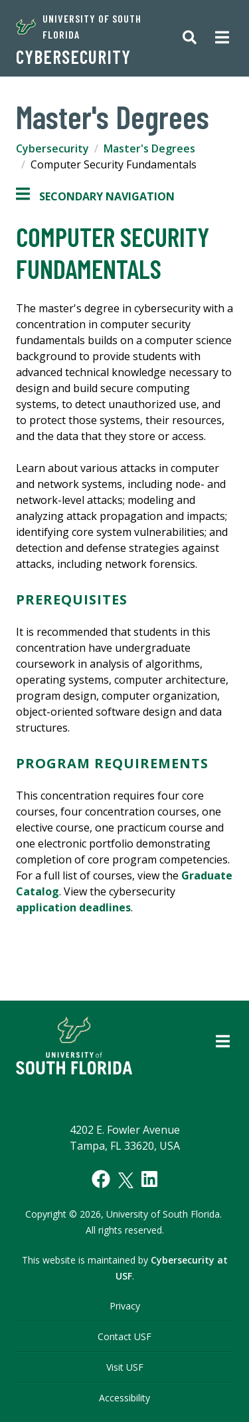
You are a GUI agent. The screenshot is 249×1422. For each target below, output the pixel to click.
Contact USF (124, 1336)
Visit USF (124, 1367)
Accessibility (124, 1397)
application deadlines (73, 907)
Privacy (125, 1306)
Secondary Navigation (95, 196)
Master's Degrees (149, 148)
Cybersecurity (73, 56)
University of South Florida (78, 26)
